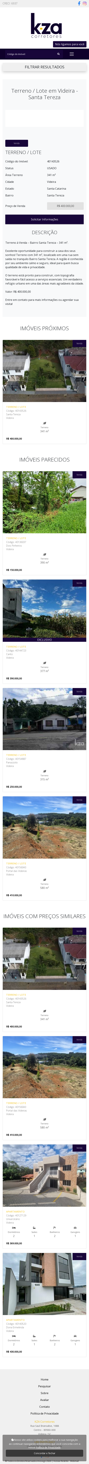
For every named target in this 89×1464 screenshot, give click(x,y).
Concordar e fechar (44, 1453)
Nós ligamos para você (69, 44)
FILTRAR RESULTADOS (44, 67)
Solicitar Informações (44, 219)
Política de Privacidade (48, 1447)
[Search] (34, 54)
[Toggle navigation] (72, 54)
